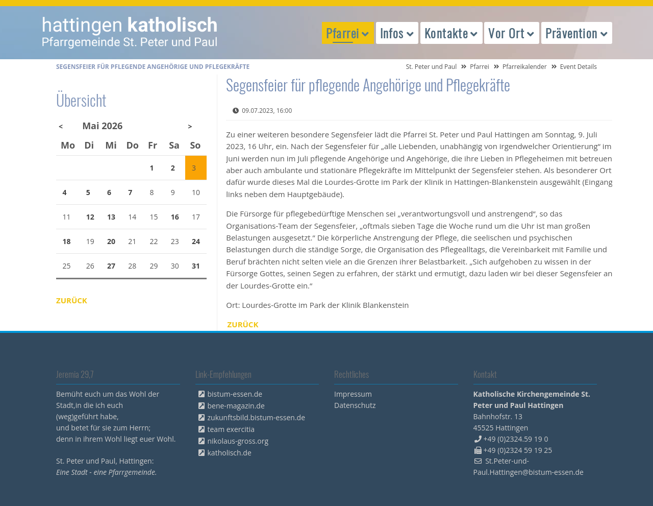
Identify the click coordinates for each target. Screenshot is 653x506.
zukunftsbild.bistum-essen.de (257, 417)
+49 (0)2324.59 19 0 (516, 439)
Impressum (353, 394)
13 (111, 217)
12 (90, 217)
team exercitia (231, 429)
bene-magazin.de (236, 406)
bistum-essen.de (235, 394)
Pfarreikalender (525, 66)
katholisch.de (230, 452)
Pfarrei (479, 66)
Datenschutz (354, 405)
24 (196, 241)
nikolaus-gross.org (238, 441)
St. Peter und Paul (431, 66)
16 (175, 217)
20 (111, 241)
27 (111, 266)
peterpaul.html (130, 32)
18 (67, 241)
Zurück (243, 324)
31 (196, 266)
